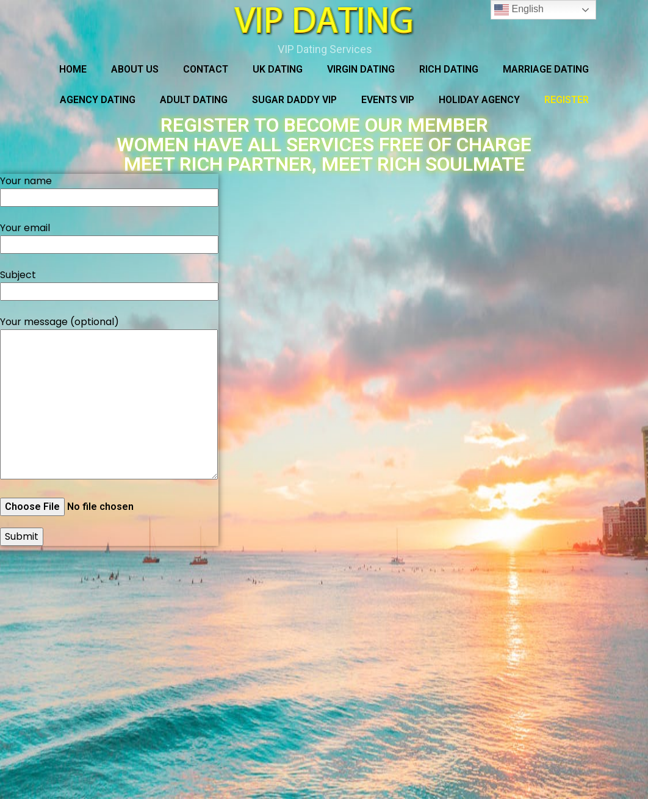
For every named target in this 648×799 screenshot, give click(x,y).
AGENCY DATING (97, 100)
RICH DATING (448, 69)
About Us (135, 69)
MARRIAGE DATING (546, 69)
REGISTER (566, 100)
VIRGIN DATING (361, 69)
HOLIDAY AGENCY (479, 100)
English (519, 9)
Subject (109, 283)
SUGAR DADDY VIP (294, 100)
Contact (205, 69)
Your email (109, 236)
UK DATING (278, 69)
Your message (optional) (109, 399)
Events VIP (387, 100)
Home (73, 69)
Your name (109, 189)
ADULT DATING (194, 100)
